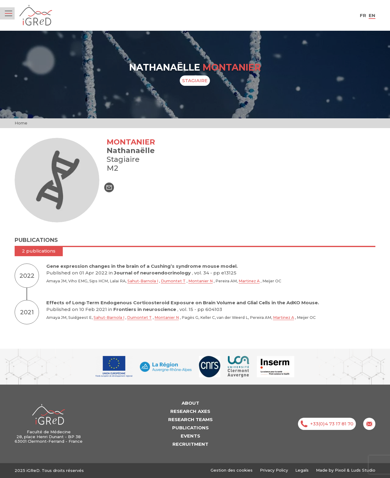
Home (21, 122)
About (190, 403)
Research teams (190, 419)
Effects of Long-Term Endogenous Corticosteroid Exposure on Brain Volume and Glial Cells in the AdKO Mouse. (182, 302)
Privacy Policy (274, 470)
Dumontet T (173, 281)
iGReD (36, 15)
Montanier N (200, 281)
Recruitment (190, 444)
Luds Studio (363, 470)
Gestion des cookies (232, 470)
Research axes (190, 411)
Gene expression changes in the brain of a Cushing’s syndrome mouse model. (142, 266)
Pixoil (340, 470)
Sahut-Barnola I (142, 281)
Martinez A (249, 281)
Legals (302, 470)
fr (363, 15)
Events (190, 436)
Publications (190, 428)
